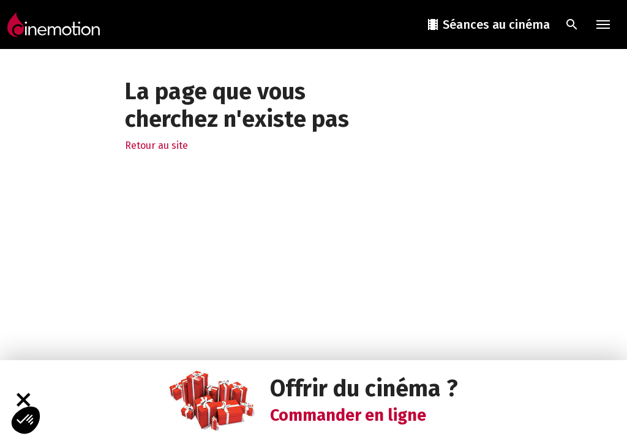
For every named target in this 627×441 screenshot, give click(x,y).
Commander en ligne (348, 415)
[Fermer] (23, 400)
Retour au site (156, 145)
